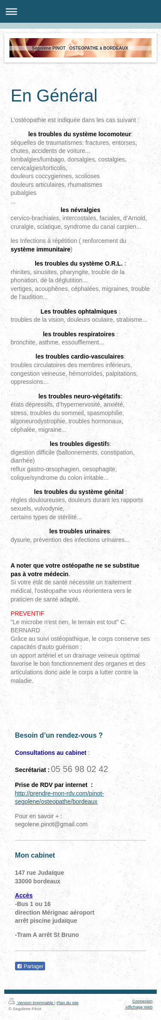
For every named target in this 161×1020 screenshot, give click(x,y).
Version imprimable (32, 1002)
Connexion (142, 1001)
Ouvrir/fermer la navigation (80, 11)
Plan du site (68, 1002)
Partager (30, 966)
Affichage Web (138, 1007)
